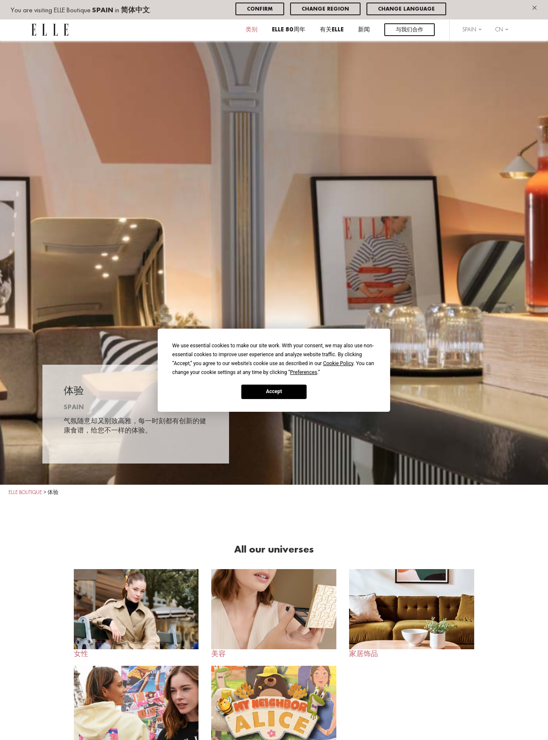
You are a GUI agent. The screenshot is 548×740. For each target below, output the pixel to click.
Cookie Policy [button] (338, 363)
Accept (274, 391)
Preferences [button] (303, 372)
